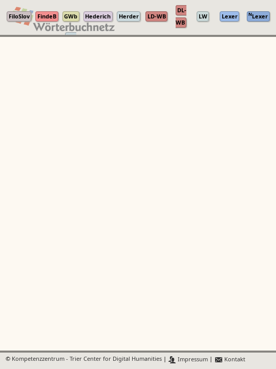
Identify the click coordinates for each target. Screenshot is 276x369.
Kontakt (229, 359)
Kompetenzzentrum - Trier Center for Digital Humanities (87, 359)
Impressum (188, 359)
